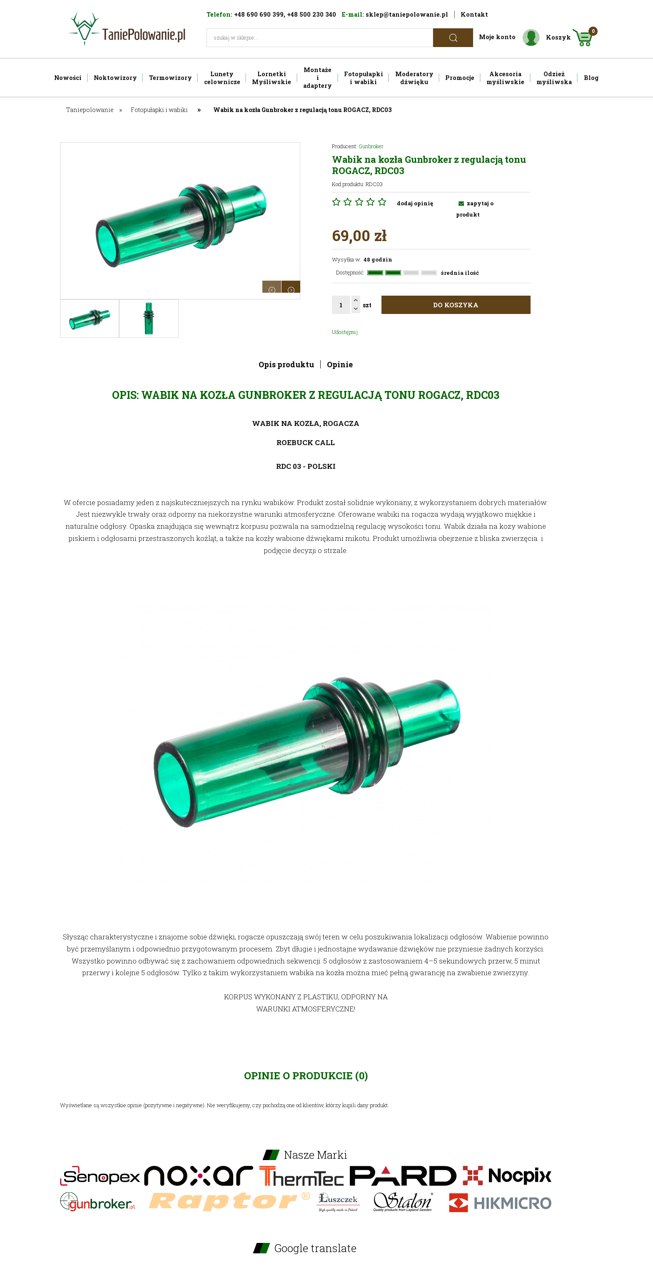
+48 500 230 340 (311, 14)
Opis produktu (286, 364)
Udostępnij (345, 332)
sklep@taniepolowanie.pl (407, 14)
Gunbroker (371, 146)
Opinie (340, 364)
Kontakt (474, 14)
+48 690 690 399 (259, 14)
